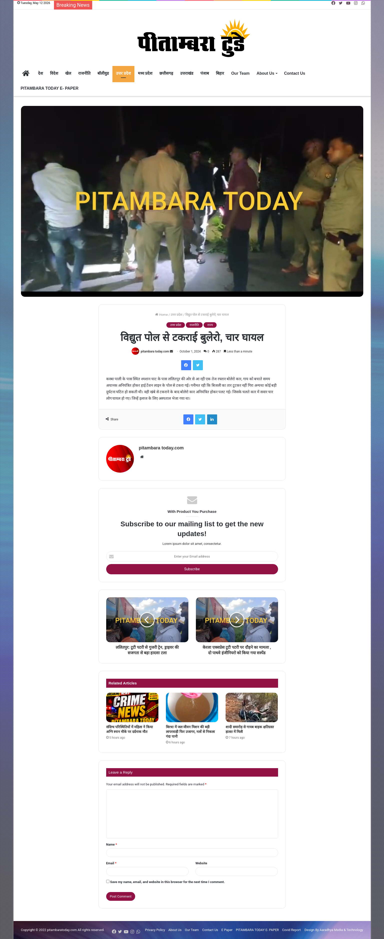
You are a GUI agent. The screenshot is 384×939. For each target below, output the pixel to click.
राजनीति (84, 73)
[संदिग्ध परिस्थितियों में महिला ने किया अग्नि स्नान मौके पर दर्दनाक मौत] (132, 707)
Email (111, 863)
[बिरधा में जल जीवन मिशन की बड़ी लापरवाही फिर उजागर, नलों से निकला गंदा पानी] (192, 707)
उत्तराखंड (186, 73)
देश (40, 73)
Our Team (240, 73)
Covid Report (291, 930)
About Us (265, 73)
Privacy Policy (155, 930)
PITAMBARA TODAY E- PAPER (49, 88)
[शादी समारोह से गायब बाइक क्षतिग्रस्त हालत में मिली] (252, 707)
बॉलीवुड (103, 73)
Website (201, 863)
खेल (68, 73)
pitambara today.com (155, 351)
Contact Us (294, 73)
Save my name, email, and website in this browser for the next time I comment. (167, 882)
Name (111, 844)
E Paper (226, 930)
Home (161, 314)
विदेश (54, 73)
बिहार (220, 73)
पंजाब (204, 73)
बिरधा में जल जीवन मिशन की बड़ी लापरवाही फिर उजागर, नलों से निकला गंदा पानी (190, 731)
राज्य (210, 325)
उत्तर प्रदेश (123, 73)
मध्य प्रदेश (145, 73)
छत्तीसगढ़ (166, 73)
